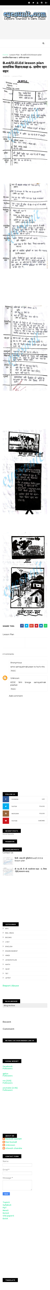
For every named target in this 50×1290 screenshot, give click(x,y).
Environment (11, 951)
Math (7, 965)
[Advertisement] (24, 176)
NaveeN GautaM (13, 1139)
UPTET (8, 978)
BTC (7, 929)
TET (6, 974)
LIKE (43, 799)
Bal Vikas (9, 933)
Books (8, 938)
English (8, 947)
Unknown (14, 679)
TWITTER (14, 807)
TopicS (6, 1203)
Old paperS (8, 1216)
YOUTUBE (14, 821)
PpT (5, 1208)
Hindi (7, 956)
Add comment (16, 696)
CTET (7, 942)
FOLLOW (42, 807)
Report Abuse (11, 986)
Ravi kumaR (11, 1142)
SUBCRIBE (41, 821)
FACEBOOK (14, 800)
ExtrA (5, 1219)
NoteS (6, 1213)
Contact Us (8, 853)
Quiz (7, 969)
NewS (6, 1211)
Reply (13, 671)
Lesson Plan (14, 55)
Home (5, 55)
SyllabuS (7, 1205)
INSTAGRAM (15, 814)
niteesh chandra (13, 1149)
